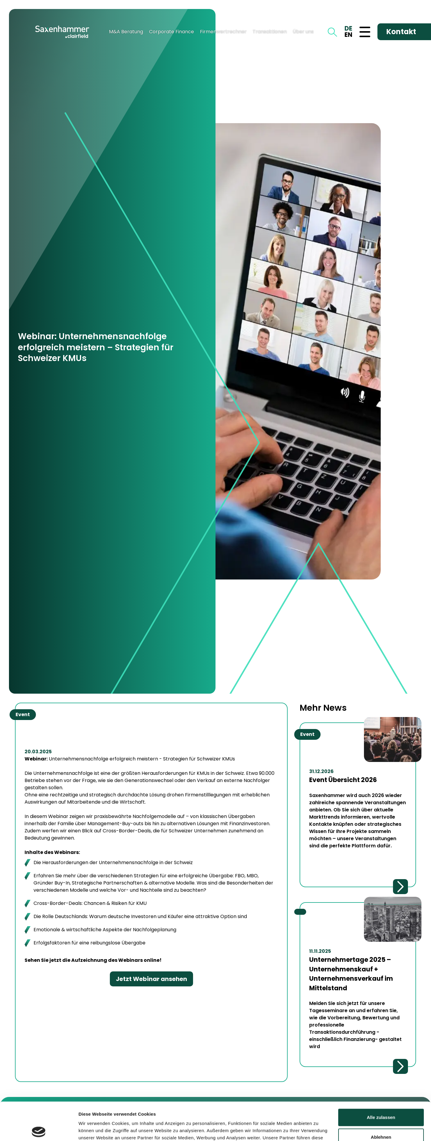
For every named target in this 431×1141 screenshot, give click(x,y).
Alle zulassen (381, 1077)
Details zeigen (93, 1129)
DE (348, 28)
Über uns (303, 31)
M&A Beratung (126, 31)
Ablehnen (381, 1097)
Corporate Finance (171, 31)
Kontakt (401, 32)
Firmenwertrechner (223, 31)
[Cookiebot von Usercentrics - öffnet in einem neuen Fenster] (39, 1129)
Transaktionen (270, 31)
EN (348, 34)
